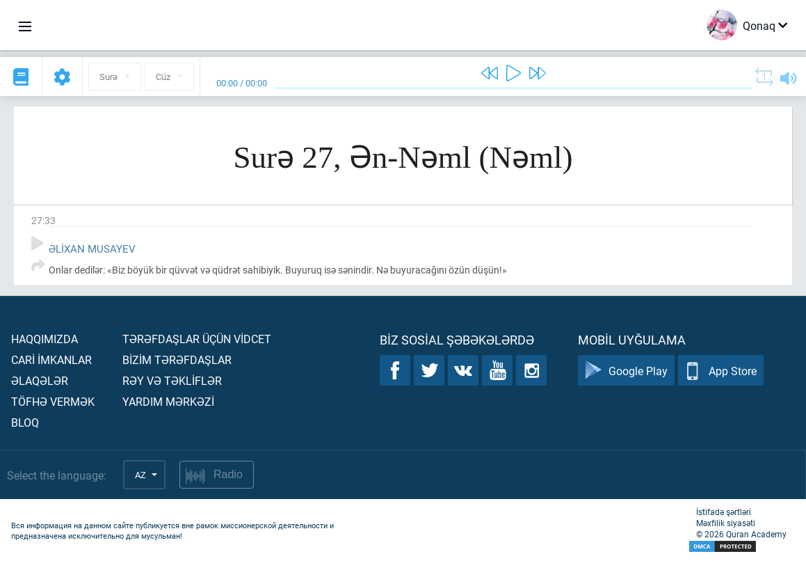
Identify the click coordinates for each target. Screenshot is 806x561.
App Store (721, 370)
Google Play (626, 370)
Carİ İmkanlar (51, 359)
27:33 (43, 220)
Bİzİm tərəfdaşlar (177, 359)
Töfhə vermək (53, 401)
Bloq (25, 422)
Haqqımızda (44, 338)
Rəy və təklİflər (172, 380)
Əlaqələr (39, 380)
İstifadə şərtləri (723, 511)
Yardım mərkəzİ (168, 401)
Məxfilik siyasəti (725, 522)
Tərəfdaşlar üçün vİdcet (196, 338)
